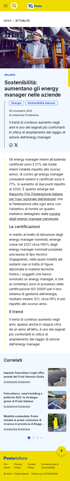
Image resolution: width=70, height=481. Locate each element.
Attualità (22, 20)
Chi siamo (7, 466)
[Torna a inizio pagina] (61, 451)
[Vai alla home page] (35, 5)
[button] (28, 437)
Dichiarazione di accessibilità (50, 466)
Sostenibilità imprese (41, 102)
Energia (16, 102)
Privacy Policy (18, 466)
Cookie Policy (32, 466)
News (8, 20)
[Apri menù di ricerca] (14, 5)
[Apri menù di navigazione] (6, 5)
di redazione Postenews (17, 381)
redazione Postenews (25, 115)
